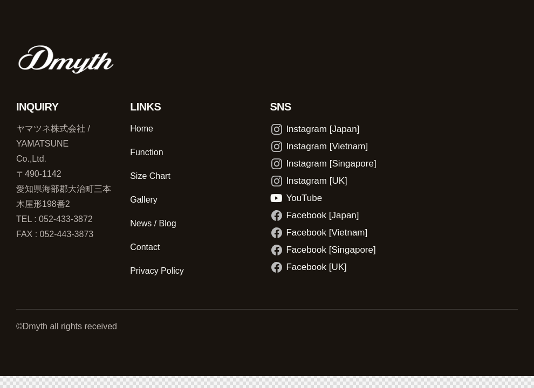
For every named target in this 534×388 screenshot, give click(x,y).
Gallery (144, 199)
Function (146, 152)
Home (141, 128)
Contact (145, 247)
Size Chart (150, 176)
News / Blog (153, 223)
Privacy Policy (157, 270)
